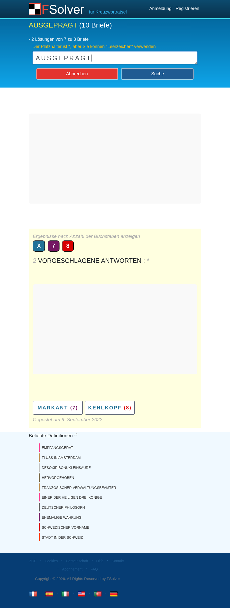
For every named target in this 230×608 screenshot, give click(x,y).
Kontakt (118, 561)
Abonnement (72, 569)
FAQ (94, 569)
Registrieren (187, 8)
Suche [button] (157, 73)
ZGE (33, 561)
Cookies (51, 561)
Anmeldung (160, 8)
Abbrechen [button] (77, 73)
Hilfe (100, 561)
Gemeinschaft (77, 561)
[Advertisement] (115, 159)
